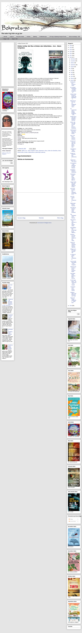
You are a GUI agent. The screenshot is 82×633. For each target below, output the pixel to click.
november (73, 60)
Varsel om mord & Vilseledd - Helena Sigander (73, 245)
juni (71, 70)
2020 (71, 57)
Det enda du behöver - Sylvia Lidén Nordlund (73, 210)
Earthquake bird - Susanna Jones (73, 83)
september (73, 64)
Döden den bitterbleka (53, 150)
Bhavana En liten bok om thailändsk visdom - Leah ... (73, 103)
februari (72, 78)
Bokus (19, 137)
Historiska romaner (20, 36)
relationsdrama (31, 152)
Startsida (5, 36)
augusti (72, 66)
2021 (71, 55)
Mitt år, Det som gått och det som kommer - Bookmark (73, 125)
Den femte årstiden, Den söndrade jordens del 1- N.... (73, 191)
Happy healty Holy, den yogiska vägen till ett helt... (73, 184)
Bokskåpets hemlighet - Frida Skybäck (10, 332)
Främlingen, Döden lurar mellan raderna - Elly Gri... (73, 177)
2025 (71, 47)
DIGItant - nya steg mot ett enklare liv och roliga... (73, 237)
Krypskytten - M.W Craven (10, 316)
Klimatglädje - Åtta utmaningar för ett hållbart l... (73, 230)
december (73, 59)
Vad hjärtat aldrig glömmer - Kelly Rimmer (73, 276)
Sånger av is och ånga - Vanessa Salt (73, 250)
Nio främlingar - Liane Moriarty (73, 216)
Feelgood (12, 36)
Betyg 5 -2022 (15, 38)
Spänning (35, 36)
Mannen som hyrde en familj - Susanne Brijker (73, 269)
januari (72, 80)
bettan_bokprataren (39, 150)
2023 (71, 51)
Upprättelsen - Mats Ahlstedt (73, 150)
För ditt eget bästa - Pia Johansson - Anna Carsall (73, 282)
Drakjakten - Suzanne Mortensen (73, 171)
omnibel (26, 152)
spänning (43, 152)
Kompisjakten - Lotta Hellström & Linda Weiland (73, 165)
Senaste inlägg (21, 218)
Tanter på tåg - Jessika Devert (10, 286)
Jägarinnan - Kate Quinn (73, 160)
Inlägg (71, 519)
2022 (71, 53)
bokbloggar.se (21, 143)
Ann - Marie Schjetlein (30, 150)
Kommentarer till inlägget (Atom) (44, 222)
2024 (71, 49)
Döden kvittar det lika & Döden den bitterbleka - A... (73, 96)
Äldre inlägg (60, 218)
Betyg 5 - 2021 (6, 38)
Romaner (28, 36)
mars (72, 76)
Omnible (19, 138)
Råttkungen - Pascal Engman (73, 204)
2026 (71, 45)
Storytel (19, 141)
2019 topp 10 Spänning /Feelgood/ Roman (57, 36)
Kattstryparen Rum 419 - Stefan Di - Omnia (73, 131)
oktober (72, 62)
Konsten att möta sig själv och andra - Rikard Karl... (72, 144)
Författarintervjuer (43, 36)
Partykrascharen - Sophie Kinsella (10, 346)
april (72, 74)
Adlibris (23, 137)
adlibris (23, 150)
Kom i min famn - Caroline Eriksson (72, 137)
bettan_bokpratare (6, 150)
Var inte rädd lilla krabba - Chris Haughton (73, 263)
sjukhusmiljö (38, 152)
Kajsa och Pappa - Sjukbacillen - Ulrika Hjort (73, 300)
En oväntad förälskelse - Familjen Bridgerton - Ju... (73, 90)
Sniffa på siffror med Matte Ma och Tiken (73, 294)
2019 (71, 305)
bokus (46, 150)
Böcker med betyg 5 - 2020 (74, 36)
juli (71, 68)
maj (71, 72)
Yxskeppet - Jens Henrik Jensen (73, 288)
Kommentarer (72, 521)
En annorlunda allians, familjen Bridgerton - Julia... (73, 111)
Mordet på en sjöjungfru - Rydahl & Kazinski (73, 118)
